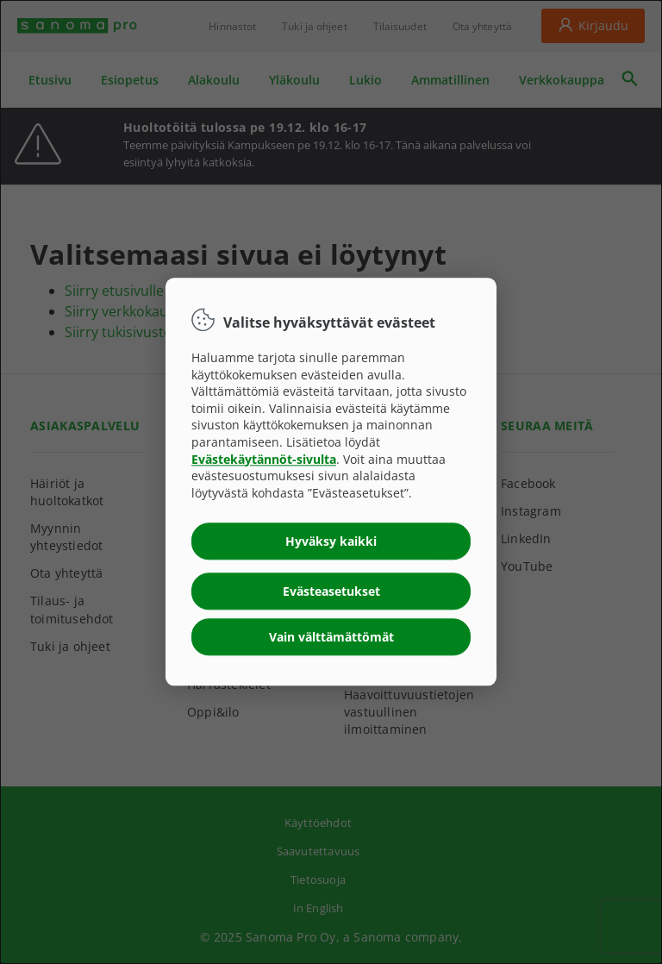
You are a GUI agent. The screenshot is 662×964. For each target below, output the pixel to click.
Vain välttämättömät (331, 637)
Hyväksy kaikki (331, 542)
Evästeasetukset (331, 592)
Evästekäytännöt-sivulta (263, 459)
